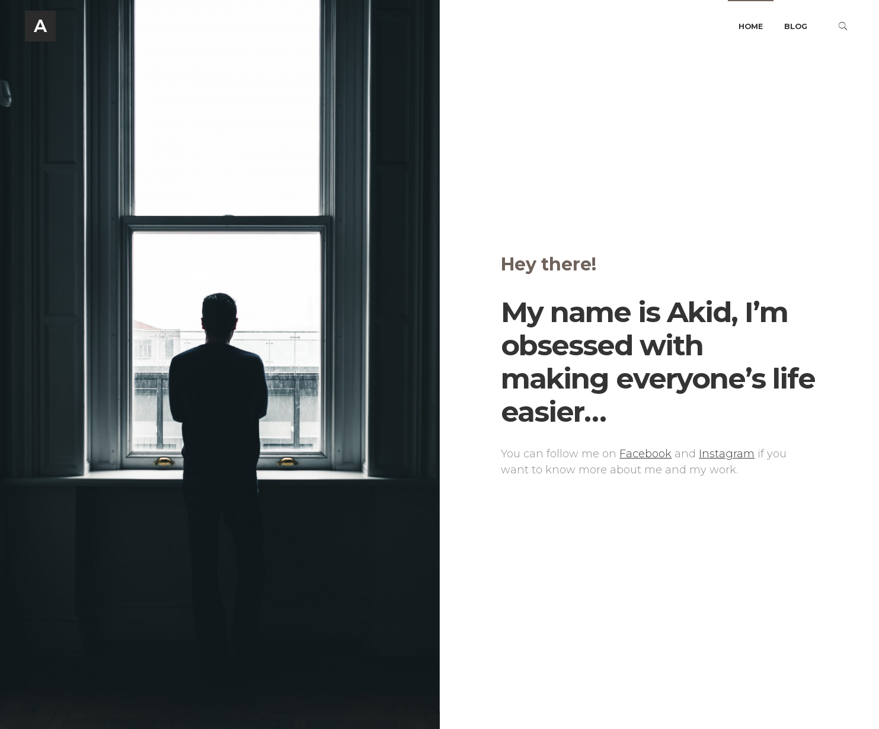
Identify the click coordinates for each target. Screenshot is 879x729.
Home (751, 26)
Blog (795, 26)
